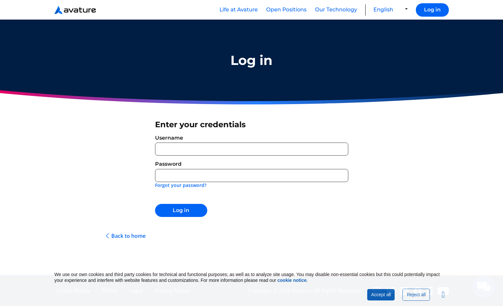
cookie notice (292, 280)
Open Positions (286, 10)
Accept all (381, 294)
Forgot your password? (180, 185)
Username (169, 138)
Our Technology (336, 10)
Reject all (416, 294)
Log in (432, 10)
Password (168, 164)
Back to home (128, 236)
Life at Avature (238, 10)
